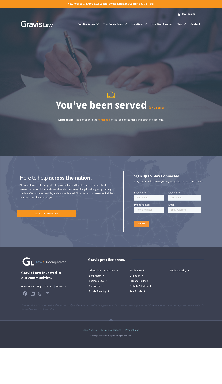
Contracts (96, 286)
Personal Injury (139, 281)
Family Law (136, 270)
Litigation (136, 276)
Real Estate (137, 291)
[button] (186, 14)
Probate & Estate (140, 286)
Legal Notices (90, 330)
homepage (104, 120)
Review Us (61, 286)
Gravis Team (27, 286)
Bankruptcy (96, 276)
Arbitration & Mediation (103, 270)
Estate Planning (99, 291)
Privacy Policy (132, 330)
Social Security (179, 270)
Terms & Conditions (111, 330)
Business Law (98, 281)
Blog (39, 286)
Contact (49, 286)
